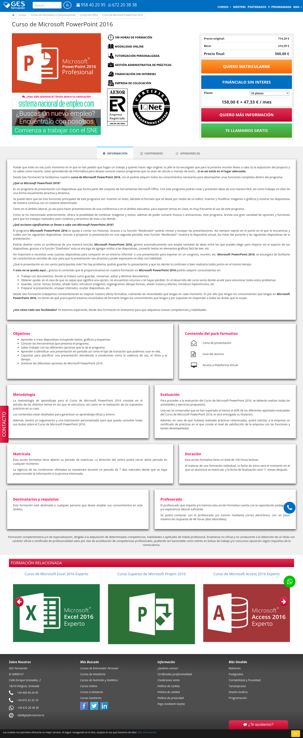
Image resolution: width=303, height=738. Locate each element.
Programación (238, 698)
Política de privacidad (171, 698)
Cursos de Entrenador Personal (99, 668)
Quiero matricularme (246, 66)
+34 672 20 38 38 (28, 707)
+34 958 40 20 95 (27, 692)
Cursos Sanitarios (91, 698)
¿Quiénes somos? (168, 668)
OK (295, 733)
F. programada (279, 7)
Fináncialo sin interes (246, 82)
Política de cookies (169, 686)
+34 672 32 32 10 (27, 700)
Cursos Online (88, 686)
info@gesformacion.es (30, 715)
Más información (147, 732)
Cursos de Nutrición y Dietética (99, 680)
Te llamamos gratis (246, 130)
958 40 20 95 (90, 5)
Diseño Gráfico (238, 692)
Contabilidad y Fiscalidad (245, 680)
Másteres (235, 668)
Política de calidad (169, 692)
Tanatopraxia (237, 686)
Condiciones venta (169, 680)
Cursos (224, 7)
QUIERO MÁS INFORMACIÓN (246, 114)
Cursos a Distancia (91, 692)
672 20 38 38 (122, 5)
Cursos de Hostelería (92, 674)
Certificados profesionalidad (175, 674)
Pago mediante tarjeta (171, 704)
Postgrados (236, 674)
